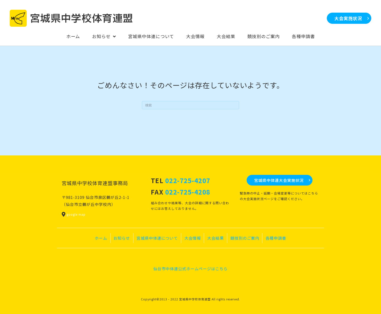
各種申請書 (276, 238)
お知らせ (121, 238)
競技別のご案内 (244, 238)
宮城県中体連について (157, 238)
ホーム (101, 238)
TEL (180, 180)
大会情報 (192, 238)
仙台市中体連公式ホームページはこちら (190, 269)
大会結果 (215, 238)
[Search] (190, 105)
